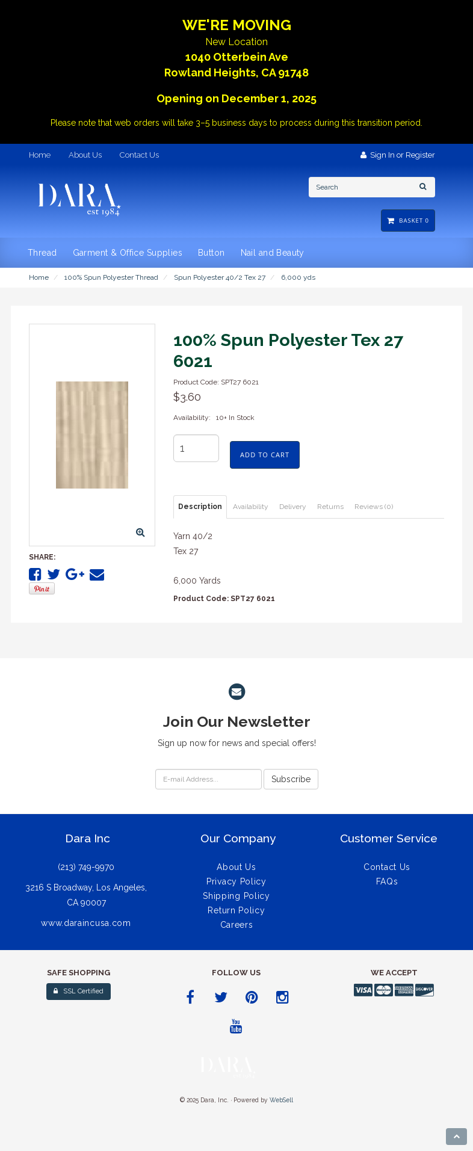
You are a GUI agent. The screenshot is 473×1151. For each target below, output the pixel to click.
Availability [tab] (250, 506)
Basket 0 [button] (408, 220)
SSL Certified (79, 991)
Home (39, 277)
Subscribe (291, 779)
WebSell (281, 1099)
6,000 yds (298, 277)
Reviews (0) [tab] (373, 506)
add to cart (264, 454)
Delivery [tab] (292, 506)
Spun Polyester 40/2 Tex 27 (219, 277)
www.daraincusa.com (86, 923)
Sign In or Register (397, 154)
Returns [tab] (330, 506)
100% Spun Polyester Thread (111, 277)
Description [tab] (200, 506)
